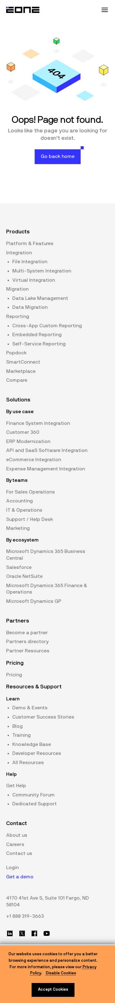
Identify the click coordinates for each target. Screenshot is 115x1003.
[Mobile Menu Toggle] (104, 10)
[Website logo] (23, 10)
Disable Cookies (61, 973)
